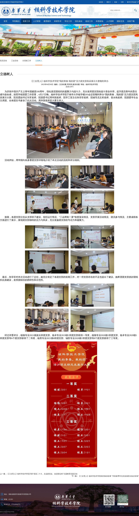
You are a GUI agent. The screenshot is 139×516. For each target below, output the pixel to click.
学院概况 (16, 21)
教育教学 (47, 21)
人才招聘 (110, 21)
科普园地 (99, 21)
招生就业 (78, 21)
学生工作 (68, 21)
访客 (122, 2)
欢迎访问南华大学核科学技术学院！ (12, 2)
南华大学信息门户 (133, 2)
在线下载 (131, 21)
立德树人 (38, 61)
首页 (5, 21)
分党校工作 (26, 61)
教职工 (109, 2)
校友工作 (89, 21)
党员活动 (3, 61)
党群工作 (26, 21)
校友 (115, 2)
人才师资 (37, 21)
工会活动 (14, 61)
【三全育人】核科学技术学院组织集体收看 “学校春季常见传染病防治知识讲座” (108, 476)
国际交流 (120, 21)
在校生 (101, 2)
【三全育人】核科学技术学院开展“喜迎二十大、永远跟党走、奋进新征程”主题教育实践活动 (42, 474)
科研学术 (57, 21)
